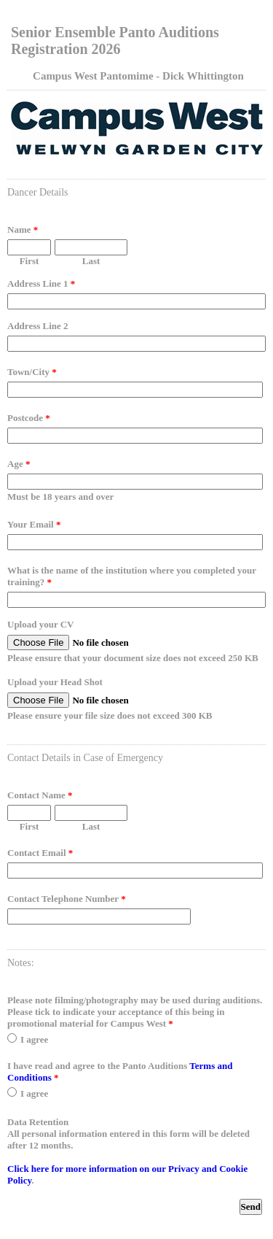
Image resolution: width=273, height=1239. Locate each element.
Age (18, 463)
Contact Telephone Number (66, 898)
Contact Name (40, 795)
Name (22, 229)
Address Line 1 (41, 283)
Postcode (28, 417)
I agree (34, 1039)
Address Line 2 (37, 325)
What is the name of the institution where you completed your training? (131, 576)
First (29, 260)
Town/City (32, 371)
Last (91, 260)
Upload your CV (40, 624)
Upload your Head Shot (55, 681)
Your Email (33, 524)
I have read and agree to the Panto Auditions (119, 1071)
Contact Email (40, 852)
